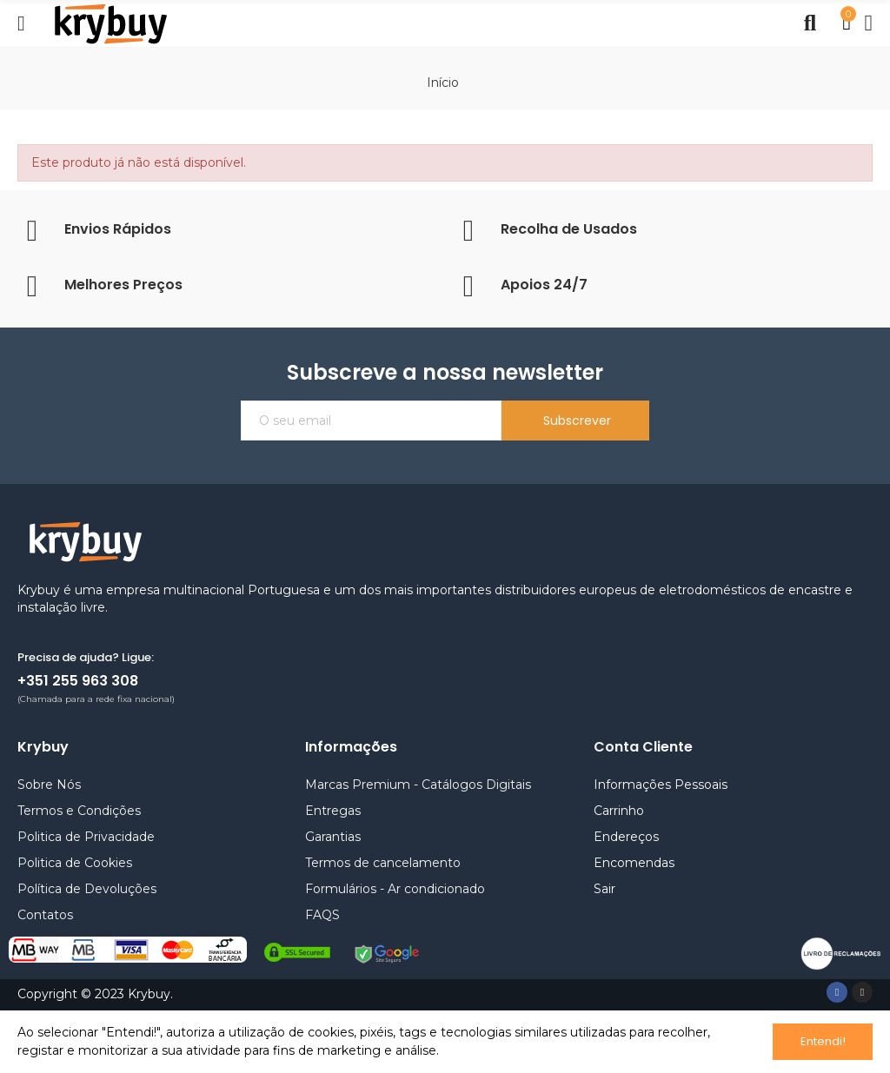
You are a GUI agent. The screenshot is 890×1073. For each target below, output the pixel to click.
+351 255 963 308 (77, 681)
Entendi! (823, 1041)
